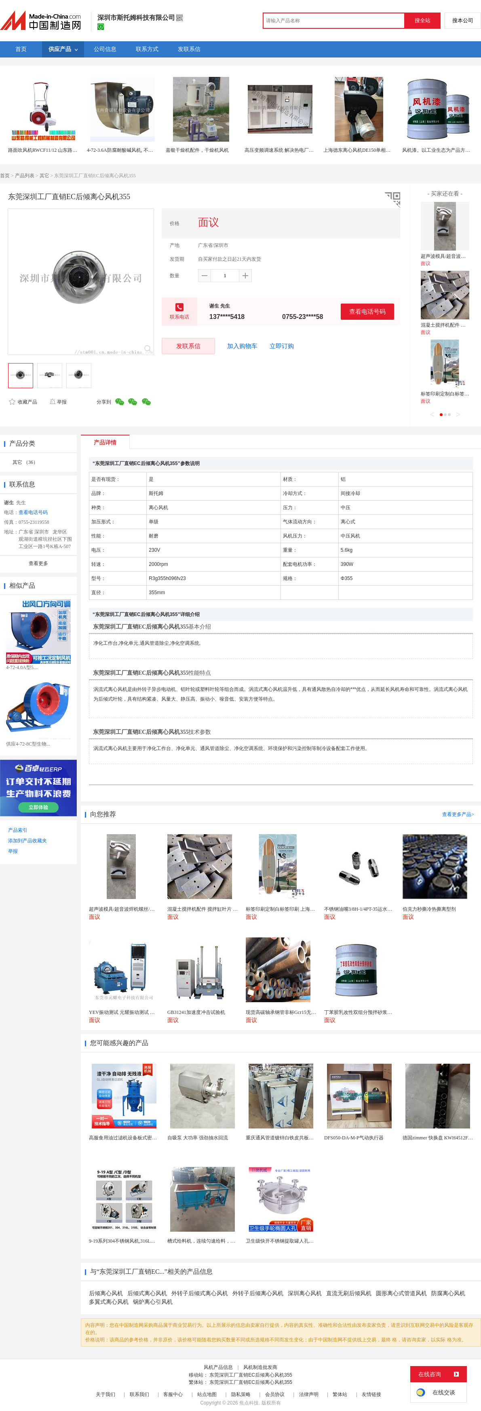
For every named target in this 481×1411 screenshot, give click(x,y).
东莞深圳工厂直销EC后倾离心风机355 (250, 1375)
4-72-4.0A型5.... (22, 667)
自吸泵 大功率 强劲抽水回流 (197, 1138)
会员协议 (275, 1394)
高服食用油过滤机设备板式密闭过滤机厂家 (135, 1138)
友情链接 (371, 1394)
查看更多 (38, 563)
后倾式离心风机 (147, 1293)
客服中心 (173, 1394)
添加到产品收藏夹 (27, 841)
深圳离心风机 (305, 1293)
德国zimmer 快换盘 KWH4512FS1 (438, 1138)
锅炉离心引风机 (153, 1302)
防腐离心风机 (448, 1293)
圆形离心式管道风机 (401, 1293)
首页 (5, 175)
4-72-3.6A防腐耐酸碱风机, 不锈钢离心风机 (132, 150)
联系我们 (139, 1394)
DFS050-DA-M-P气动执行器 (354, 1138)
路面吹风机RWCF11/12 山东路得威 (45, 150)
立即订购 (282, 346)
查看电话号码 (367, 311)
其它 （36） (25, 462)
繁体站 (340, 1394)
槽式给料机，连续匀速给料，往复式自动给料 (215, 1241)
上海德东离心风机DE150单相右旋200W (365, 150)
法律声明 (309, 1394)
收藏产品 (23, 402)
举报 (58, 402)
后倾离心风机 (106, 1293)
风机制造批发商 (260, 1367)
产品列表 (24, 175)
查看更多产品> (458, 814)
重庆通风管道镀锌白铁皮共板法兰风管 (287, 1138)
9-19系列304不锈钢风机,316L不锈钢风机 (132, 1241)
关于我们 (105, 1394)
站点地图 (207, 1394)
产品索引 (17, 830)
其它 (44, 175)
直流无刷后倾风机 (348, 1293)
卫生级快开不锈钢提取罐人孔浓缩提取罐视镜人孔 (299, 1241)
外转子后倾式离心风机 (199, 1293)
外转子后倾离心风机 (257, 1293)
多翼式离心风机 (109, 1302)
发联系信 (188, 345)
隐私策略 (241, 1394)
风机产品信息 (218, 1367)
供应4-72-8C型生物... (28, 744)
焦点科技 (249, 1403)
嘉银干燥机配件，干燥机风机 (197, 150)
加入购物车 (242, 346)
